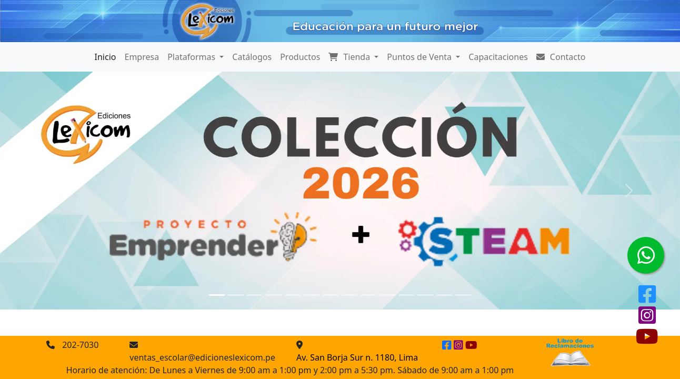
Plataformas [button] (192, 57)
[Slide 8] (349, 295)
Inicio (105, 57)
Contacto (561, 57)
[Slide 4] (274, 295)
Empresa (142, 57)
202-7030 (80, 345)
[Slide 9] (368, 295)
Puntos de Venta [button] (420, 57)
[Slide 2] (236, 295)
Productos (300, 57)
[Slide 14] (463, 295)
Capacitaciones (498, 57)
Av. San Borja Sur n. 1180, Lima (357, 357)
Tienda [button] (350, 57)
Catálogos (252, 57)
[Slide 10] (387, 295)
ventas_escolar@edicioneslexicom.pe (202, 357)
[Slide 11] (406, 295)
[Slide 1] (217, 295)
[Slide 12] (425, 295)
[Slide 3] (255, 295)
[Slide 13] (444, 295)
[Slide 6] (311, 295)
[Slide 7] (330, 295)
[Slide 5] (293, 295)
